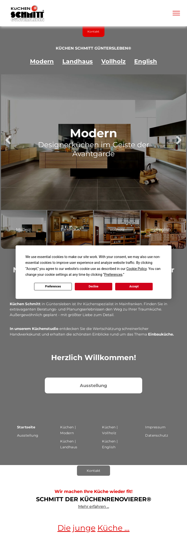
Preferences (53, 286)
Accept (134, 286)
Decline (93, 286)
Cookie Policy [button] (136, 269)
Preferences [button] (113, 274)
